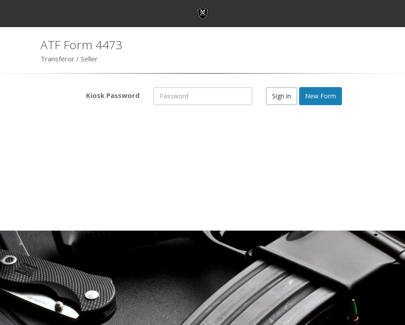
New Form (320, 96)
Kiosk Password (113, 95)
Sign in (281, 96)
